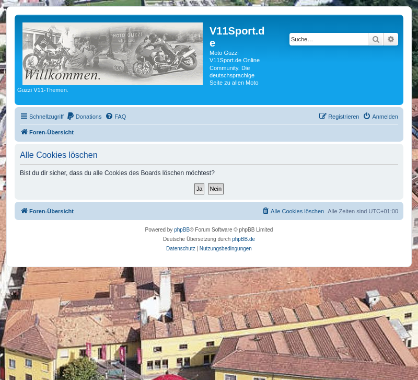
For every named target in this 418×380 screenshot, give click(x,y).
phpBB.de (243, 239)
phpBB (182, 230)
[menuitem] (84, 116)
